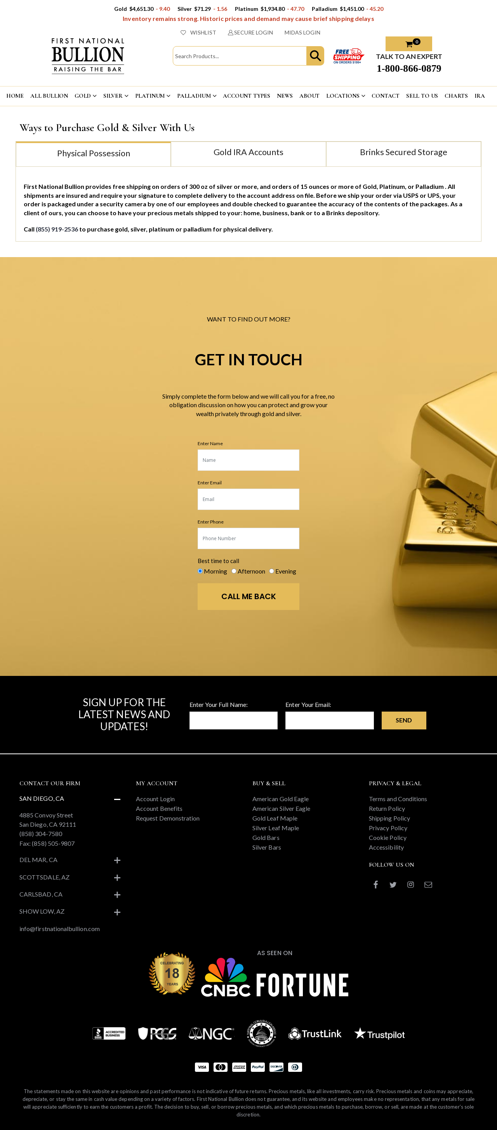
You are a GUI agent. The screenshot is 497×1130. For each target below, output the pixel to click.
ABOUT (309, 95)
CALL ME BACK (248, 596)
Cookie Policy (388, 837)
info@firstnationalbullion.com (59, 928)
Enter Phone (211, 522)
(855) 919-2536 (57, 229)
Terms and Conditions (398, 798)
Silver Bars (266, 847)
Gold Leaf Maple (274, 818)
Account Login (155, 798)
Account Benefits (159, 808)
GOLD (83, 95)
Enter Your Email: (308, 704)
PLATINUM (150, 95)
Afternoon (251, 571)
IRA (479, 95)
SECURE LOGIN (250, 32)
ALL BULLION (49, 95)
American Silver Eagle (281, 808)
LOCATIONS (343, 95)
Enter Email (210, 483)
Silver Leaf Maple (275, 827)
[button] (315, 56)
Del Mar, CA (38, 859)
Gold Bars (266, 837)
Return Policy (387, 808)
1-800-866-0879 (409, 68)
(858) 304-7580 (40, 833)
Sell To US (422, 95)
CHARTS (456, 95)
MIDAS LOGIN (302, 32)
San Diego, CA (41, 798)
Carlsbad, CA (41, 894)
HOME (15, 95)
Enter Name (210, 443)
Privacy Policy (388, 827)
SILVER (113, 95)
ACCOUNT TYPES (246, 95)
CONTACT (386, 95)
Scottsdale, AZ (44, 877)
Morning (215, 571)
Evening (285, 571)
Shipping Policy (389, 818)
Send (404, 720)
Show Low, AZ (41, 911)
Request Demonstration (168, 818)
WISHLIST (198, 32)
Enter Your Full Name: (218, 704)
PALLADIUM (194, 95)
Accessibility (386, 847)
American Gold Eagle (280, 798)
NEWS (285, 95)
